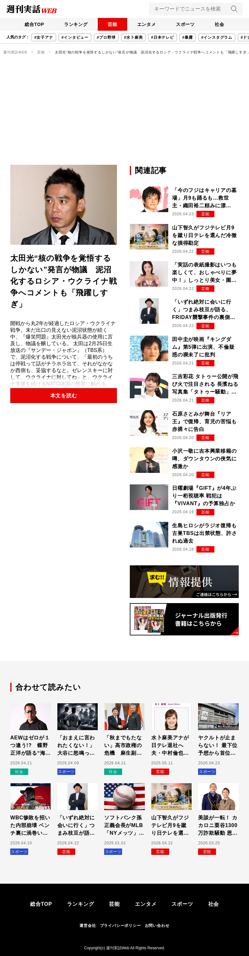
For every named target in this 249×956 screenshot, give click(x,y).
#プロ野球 (106, 37)
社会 (221, 24)
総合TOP (33, 24)
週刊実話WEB (15, 52)
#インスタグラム (216, 37)
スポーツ (186, 24)
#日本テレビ (162, 37)
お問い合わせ (157, 925)
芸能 (112, 24)
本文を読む (63, 395)
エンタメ (146, 24)
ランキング (75, 24)
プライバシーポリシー (120, 925)
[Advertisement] (124, 117)
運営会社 (87, 925)
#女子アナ (43, 37)
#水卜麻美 (133, 37)
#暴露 (187, 37)
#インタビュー (75, 37)
